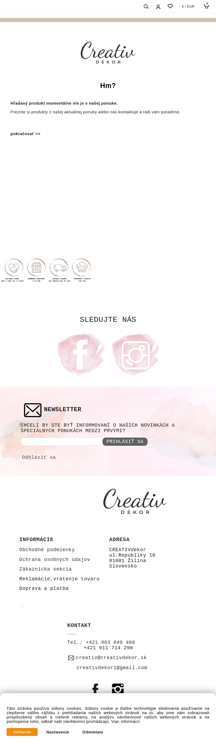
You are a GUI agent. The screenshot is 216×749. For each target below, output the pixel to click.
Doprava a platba (44, 588)
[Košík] (208, 6)
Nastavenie (57, 732)
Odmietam (92, 732)
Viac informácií (125, 721)
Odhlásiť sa (39, 457)
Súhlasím (22, 732)
